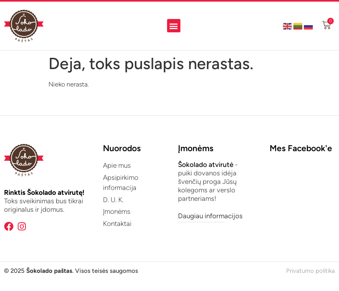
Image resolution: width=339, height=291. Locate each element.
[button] (173, 25)
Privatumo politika (310, 270)
